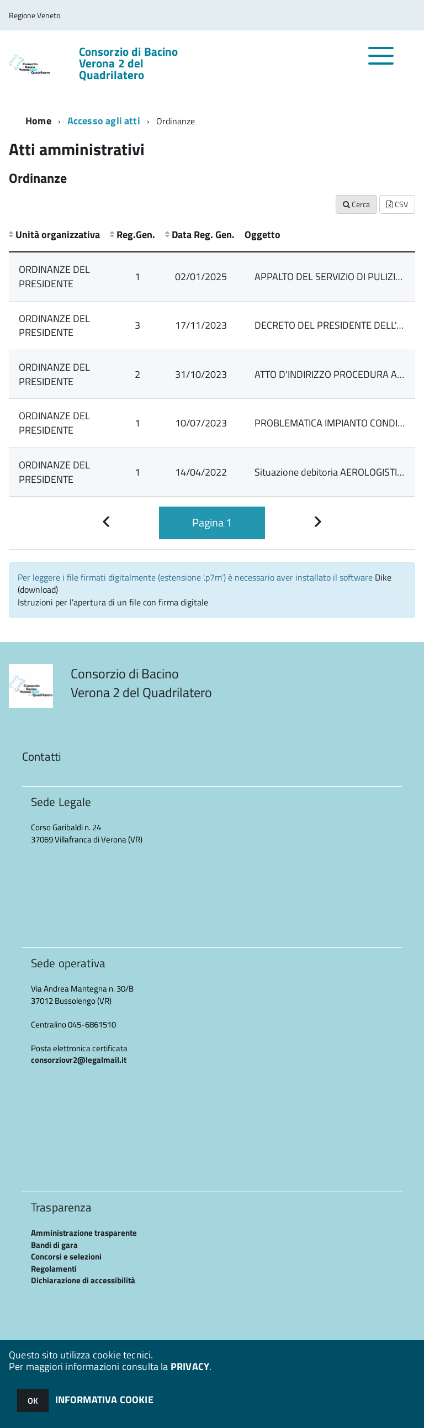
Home (38, 120)
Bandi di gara (54, 1245)
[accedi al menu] (381, 61)
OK (33, 1400)
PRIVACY (190, 1366)
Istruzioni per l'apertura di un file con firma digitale (113, 602)
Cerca (356, 204)
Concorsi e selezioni (66, 1256)
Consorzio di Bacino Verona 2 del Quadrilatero (128, 63)
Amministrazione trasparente (84, 1232)
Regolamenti (54, 1268)
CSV (397, 204)
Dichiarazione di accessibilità (83, 1280)
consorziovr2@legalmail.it (78, 1059)
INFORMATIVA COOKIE (104, 1399)
